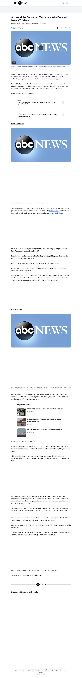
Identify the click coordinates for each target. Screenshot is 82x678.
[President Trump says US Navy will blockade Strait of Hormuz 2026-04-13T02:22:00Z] (41, 433)
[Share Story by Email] (65, 28)
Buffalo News (54, 212)
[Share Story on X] (60, 28)
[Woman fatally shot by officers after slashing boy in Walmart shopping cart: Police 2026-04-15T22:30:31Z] (41, 423)
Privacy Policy (31, 670)
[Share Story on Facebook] (56, 28)
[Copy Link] (69, 28)
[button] (15, 2)
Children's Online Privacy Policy (56, 670)
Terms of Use (41, 672)
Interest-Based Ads (19, 672)
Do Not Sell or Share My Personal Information (55, 672)
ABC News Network (22, 670)
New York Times (57, 214)
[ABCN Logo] (23, 3)
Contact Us (40, 673)
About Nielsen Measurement (31, 672)
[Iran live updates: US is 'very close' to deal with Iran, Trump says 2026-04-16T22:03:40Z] (41, 413)
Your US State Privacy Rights (41, 670)
